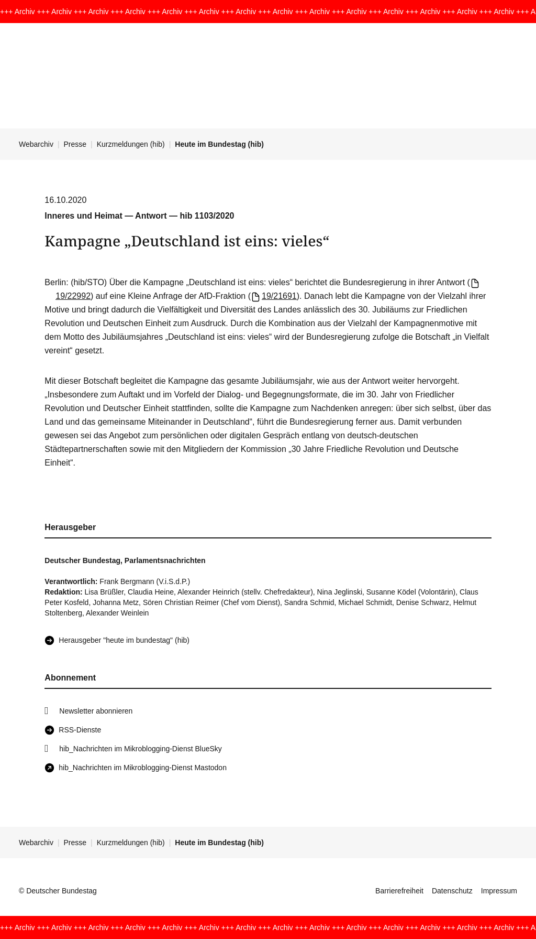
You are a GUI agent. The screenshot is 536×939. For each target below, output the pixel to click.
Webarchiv (36, 144)
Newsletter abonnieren (95, 711)
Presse (75, 144)
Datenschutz (452, 891)
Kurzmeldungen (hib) (131, 144)
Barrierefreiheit (399, 891)
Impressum (499, 891)
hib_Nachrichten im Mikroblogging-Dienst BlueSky (140, 748)
